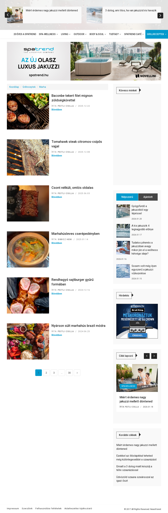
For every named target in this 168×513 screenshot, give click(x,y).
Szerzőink (27, 508)
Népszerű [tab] (127, 196)
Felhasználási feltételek (48, 508)
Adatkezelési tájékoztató (78, 508)
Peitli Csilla (66, 106)
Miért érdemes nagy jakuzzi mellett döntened (52, 10)
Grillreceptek (29, 87)
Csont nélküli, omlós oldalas (72, 188)
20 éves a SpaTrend (25, 34)
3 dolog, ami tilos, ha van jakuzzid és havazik (131, 10)
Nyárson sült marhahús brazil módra (78, 326)
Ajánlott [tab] (148, 196)
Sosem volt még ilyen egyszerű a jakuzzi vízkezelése (144, 269)
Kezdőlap (14, 87)
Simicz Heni (65, 239)
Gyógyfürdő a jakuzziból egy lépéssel (140, 209)
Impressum (13, 508)
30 (69, 372)
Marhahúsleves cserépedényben (76, 234)
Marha (42, 87)
